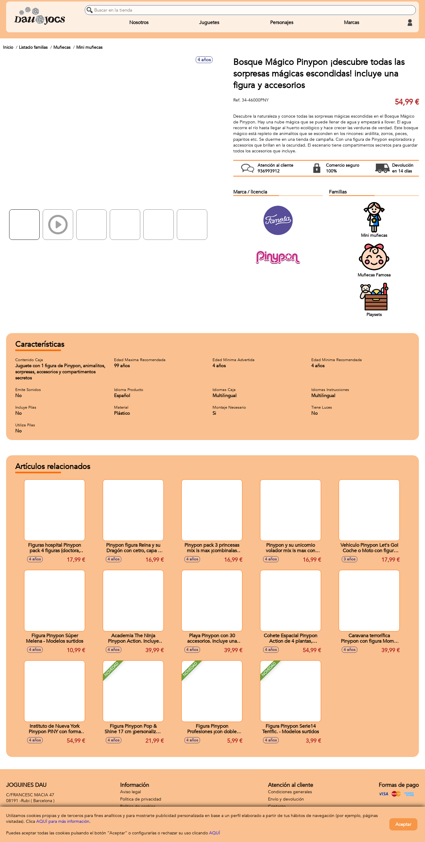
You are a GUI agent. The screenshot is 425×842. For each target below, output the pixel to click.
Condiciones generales (290, 792)
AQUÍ (214, 833)
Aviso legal (130, 792)
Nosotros (138, 22)
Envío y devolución (286, 799)
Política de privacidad (140, 799)
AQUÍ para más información (62, 821)
